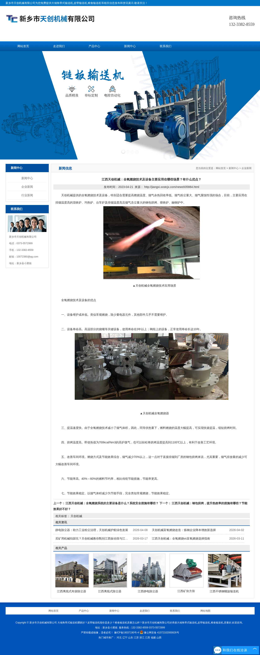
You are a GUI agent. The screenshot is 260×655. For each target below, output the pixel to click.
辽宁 (124, 637)
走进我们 (59, 46)
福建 (153, 637)
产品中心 (94, 46)
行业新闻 (27, 195)
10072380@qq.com (27, 256)
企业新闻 (27, 186)
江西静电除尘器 (148, 591)
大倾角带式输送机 (62, 3)
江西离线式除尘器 (109, 591)
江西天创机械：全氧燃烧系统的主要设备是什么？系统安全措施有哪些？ (112, 503)
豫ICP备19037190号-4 (126, 632)
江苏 (136, 637)
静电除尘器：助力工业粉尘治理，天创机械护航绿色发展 (91, 530)
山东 (130, 637)
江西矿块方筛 (186, 591)
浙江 (141, 637)
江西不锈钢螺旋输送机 (224, 591)
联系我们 (165, 46)
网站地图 (205, 610)
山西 (158, 637)
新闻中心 (130, 46)
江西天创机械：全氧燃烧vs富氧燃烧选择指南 (181, 538)
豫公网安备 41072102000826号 (159, 632)
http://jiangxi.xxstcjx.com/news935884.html (171, 187)
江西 (147, 637)
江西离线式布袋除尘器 (71, 591)
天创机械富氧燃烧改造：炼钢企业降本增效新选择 (184, 530)
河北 (119, 637)
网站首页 (23, 46)
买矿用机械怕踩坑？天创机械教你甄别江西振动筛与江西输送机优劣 (99, 538)
